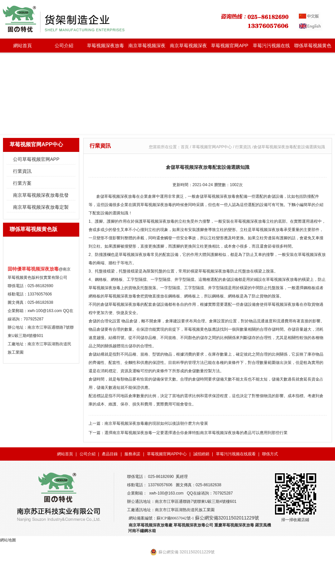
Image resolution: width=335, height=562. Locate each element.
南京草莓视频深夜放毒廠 (150, 525)
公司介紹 (64, 45)
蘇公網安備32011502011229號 (227, 517)
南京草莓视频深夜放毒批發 (147, 48)
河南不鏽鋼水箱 (142, 530)
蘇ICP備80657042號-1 (175, 518)
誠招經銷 (201, 454)
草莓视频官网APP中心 (229, 48)
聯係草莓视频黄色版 (312, 48)
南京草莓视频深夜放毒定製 (188, 48)
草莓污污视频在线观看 (271, 48)
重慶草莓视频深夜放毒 (234, 525)
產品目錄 (110, 454)
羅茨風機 (263, 525)
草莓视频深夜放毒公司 (193, 525)
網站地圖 (8, 540)
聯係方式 (270, 454)
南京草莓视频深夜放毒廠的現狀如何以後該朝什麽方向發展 (156, 423)
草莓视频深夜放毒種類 (105, 48)
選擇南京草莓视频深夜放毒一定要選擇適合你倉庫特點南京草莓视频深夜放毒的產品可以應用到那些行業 (196, 432)
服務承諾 (132, 454)
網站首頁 (22, 45)
